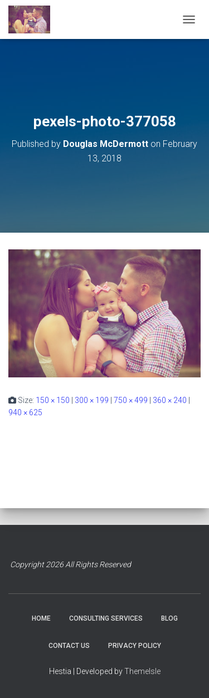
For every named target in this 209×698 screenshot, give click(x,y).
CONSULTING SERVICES (106, 618)
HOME (41, 618)
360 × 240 (170, 400)
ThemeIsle (142, 671)
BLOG (169, 618)
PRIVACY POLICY (134, 646)
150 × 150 (53, 400)
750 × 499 (131, 400)
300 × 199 (92, 400)
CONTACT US (69, 646)
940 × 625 (25, 412)
